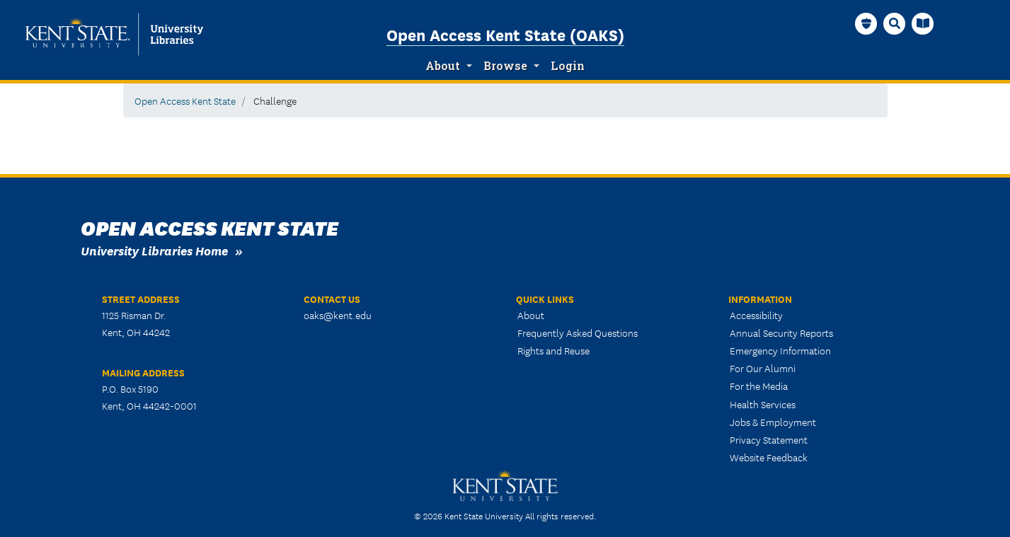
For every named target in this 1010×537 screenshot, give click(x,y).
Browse (505, 65)
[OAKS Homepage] (866, 23)
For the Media (759, 385)
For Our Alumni (763, 368)
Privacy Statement (769, 439)
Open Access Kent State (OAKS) (505, 34)
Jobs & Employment (773, 421)
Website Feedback (769, 457)
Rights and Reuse (553, 350)
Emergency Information (780, 350)
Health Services (763, 404)
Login (568, 65)
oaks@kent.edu (338, 315)
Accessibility (756, 315)
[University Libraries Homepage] (923, 23)
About (442, 65)
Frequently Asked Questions (577, 332)
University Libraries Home (154, 250)
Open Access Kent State (185, 100)
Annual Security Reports (781, 332)
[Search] (894, 23)
